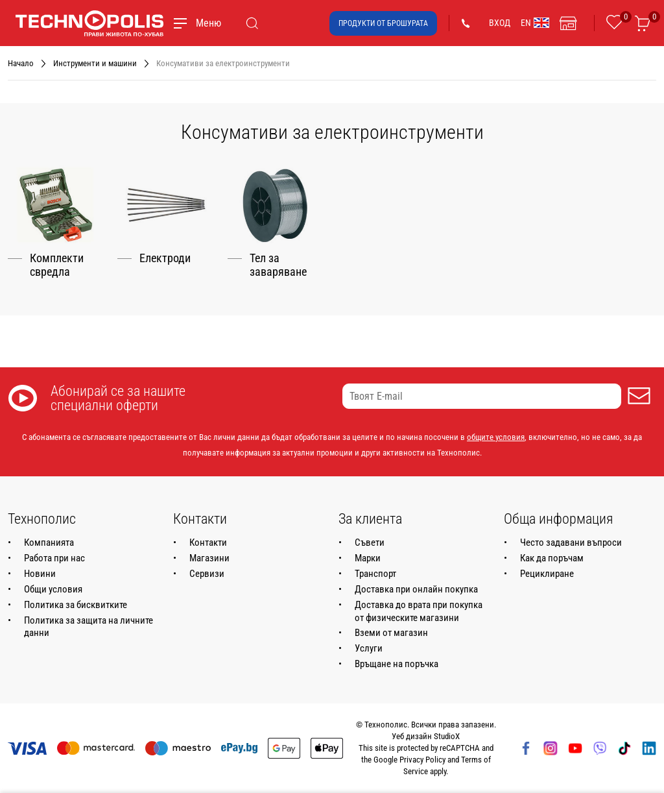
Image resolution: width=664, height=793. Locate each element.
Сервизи (206, 574)
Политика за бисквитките (75, 605)
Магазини (209, 558)
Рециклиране (547, 574)
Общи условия (53, 589)
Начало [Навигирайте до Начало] (21, 63)
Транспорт (375, 574)
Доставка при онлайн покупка (416, 589)
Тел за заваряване (278, 265)
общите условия (496, 437)
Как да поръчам (552, 558)
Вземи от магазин (391, 633)
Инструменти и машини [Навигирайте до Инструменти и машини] (95, 63)
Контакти (208, 542)
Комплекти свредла (57, 265)
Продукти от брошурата (383, 23)
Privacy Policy (422, 759)
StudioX (447, 736)
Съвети (370, 542)
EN (535, 23)
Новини (40, 574)
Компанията (49, 542)
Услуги (369, 648)
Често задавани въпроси (571, 542)
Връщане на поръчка (396, 664)
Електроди (165, 258)
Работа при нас (54, 558)
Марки (368, 558)
